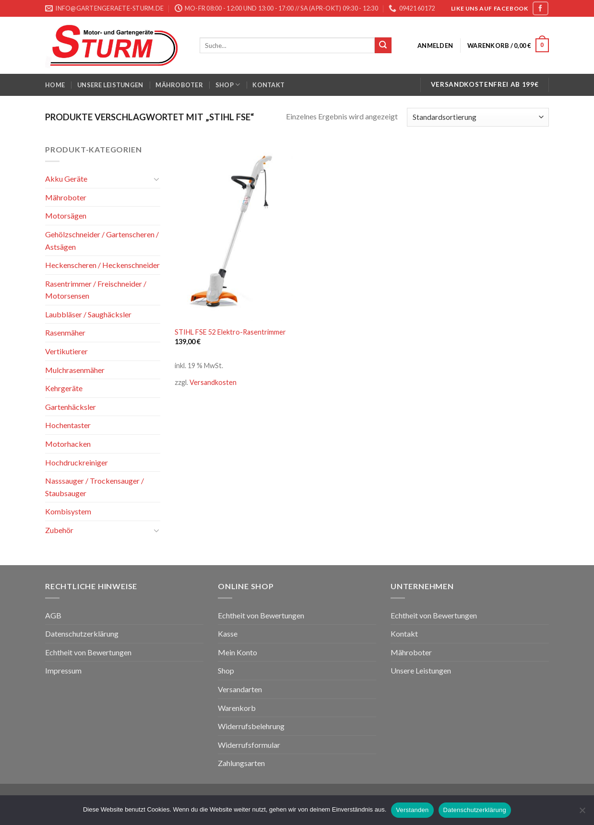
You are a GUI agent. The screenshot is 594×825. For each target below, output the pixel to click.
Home (55, 85)
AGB (53, 615)
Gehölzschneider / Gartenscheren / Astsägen (102, 240)
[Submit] (383, 45)
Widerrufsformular (249, 744)
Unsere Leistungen (110, 85)
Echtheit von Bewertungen (88, 652)
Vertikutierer (66, 351)
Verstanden (412, 809)
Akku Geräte (66, 178)
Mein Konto (237, 652)
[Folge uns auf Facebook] (540, 8)
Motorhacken (68, 443)
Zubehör (59, 530)
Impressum (63, 670)
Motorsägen (65, 215)
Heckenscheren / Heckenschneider (102, 264)
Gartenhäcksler (70, 406)
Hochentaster (68, 425)
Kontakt (268, 85)
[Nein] (582, 813)
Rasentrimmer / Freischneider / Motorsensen (95, 290)
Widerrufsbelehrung (251, 726)
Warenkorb (237, 707)
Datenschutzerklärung (82, 633)
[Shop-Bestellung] (478, 117)
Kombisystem (68, 511)
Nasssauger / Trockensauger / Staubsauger (94, 487)
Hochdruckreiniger (76, 462)
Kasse (228, 633)
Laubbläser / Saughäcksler (88, 314)
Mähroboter (179, 85)
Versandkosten (213, 382)
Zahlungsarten (241, 762)
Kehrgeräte (64, 388)
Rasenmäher (65, 332)
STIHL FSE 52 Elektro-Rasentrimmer (230, 332)
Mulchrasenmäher (75, 369)
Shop (227, 84)
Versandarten (240, 689)
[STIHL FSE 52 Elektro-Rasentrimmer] (234, 232)
